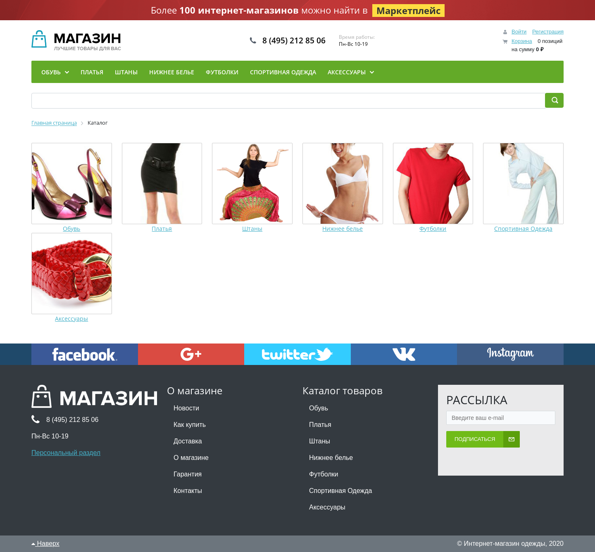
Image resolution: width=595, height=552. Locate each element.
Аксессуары (71, 318)
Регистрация (548, 31)
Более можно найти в (298, 10)
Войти (519, 31)
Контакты (188, 490)
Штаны (252, 228)
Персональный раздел (65, 452)
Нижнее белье (342, 228)
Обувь (71, 228)
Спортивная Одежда (523, 228)
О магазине (191, 457)
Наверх (45, 543)
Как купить (190, 424)
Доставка (188, 441)
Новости (186, 408)
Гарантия (188, 474)
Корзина (522, 41)
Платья (162, 228)
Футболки (432, 228)
